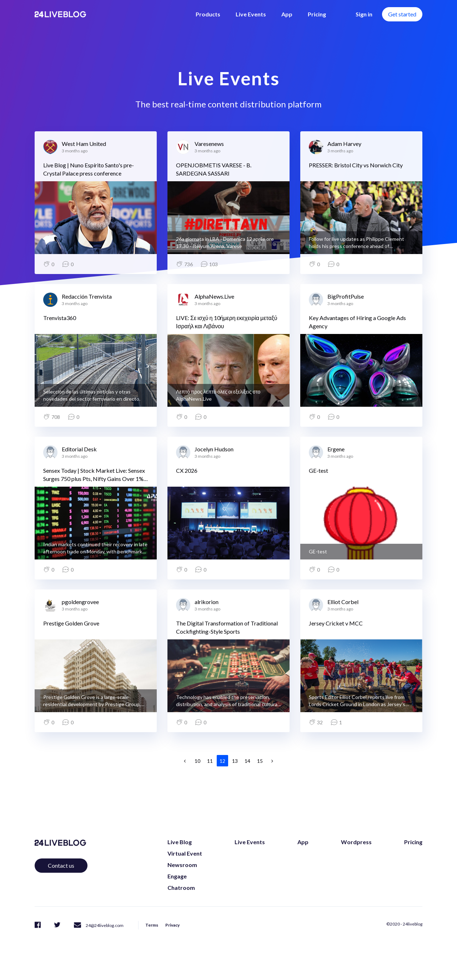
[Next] (272, 760)
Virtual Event (184, 853)
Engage (177, 876)
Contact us (61, 865)
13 (235, 761)
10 (197, 761)
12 (222, 761)
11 (210, 761)
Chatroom (181, 887)
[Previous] (185, 760)
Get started (402, 14)
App (286, 14)
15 (260, 761)
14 (247, 761)
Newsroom (182, 864)
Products (208, 14)
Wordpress (356, 841)
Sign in (364, 14)
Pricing (317, 14)
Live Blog (179, 841)
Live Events (251, 14)
